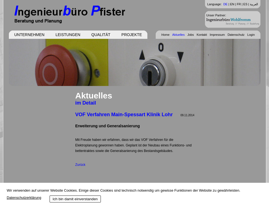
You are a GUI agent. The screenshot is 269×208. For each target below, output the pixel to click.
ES (245, 4)
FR (239, 4)
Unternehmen (29, 34)
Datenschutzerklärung (24, 198)
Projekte (131, 34)
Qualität (100, 34)
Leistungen (67, 34)
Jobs (190, 34)
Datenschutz (235, 34)
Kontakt (202, 34)
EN (232, 4)
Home (165, 34)
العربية (254, 4)
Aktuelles (178, 34)
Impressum (217, 34)
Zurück (80, 165)
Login (251, 34)
